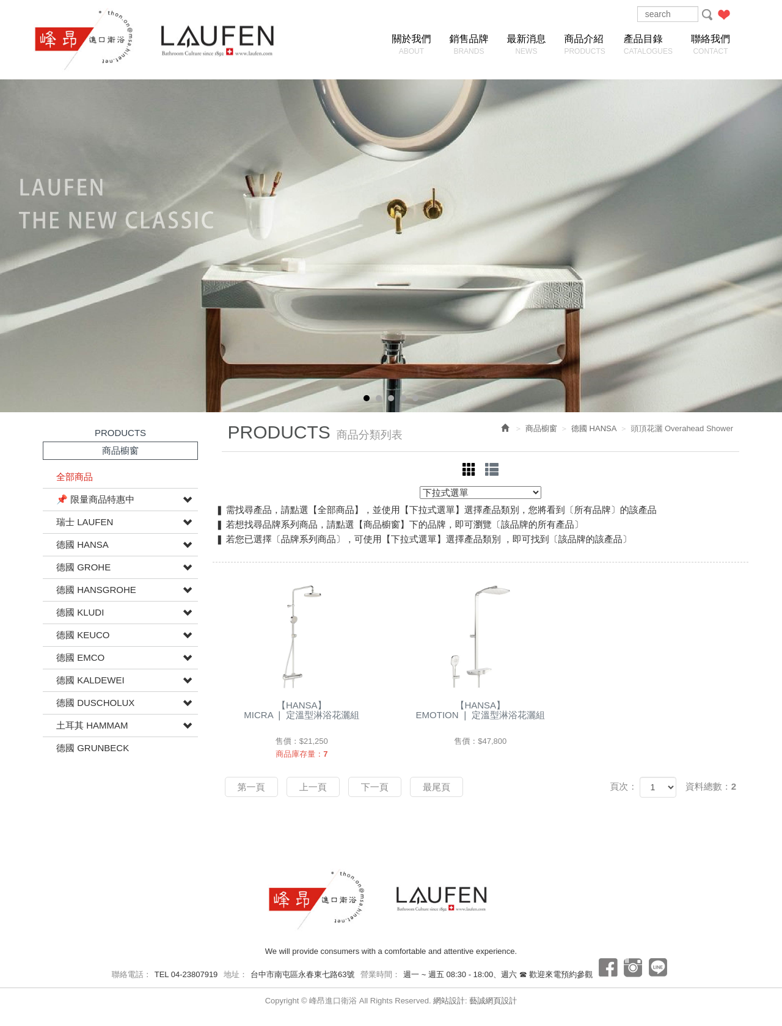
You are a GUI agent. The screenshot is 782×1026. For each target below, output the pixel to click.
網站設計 (449, 1000)
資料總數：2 (710, 786)
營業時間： (380, 974)
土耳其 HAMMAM (92, 725)
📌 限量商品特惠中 (95, 499)
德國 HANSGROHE (96, 589)
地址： (235, 974)
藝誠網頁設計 (493, 1000)
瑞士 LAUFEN (84, 522)
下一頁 (375, 787)
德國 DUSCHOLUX (95, 702)
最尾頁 (436, 787)
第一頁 (251, 787)
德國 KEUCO (83, 635)
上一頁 (313, 787)
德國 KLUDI (80, 612)
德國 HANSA (82, 544)
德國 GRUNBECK (92, 748)
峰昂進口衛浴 (95, 39)
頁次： (623, 786)
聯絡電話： (132, 974)
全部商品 (74, 476)
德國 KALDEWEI (90, 680)
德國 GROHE (83, 567)
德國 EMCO (80, 657)
